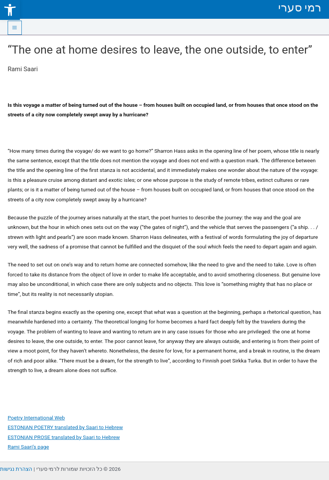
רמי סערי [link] (299, 7)
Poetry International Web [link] (36, 418)
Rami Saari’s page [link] (28, 447)
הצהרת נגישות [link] (16, 469)
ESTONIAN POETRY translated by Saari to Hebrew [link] (65, 427)
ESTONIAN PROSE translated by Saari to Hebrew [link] (64, 437)
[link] (10, 10)
